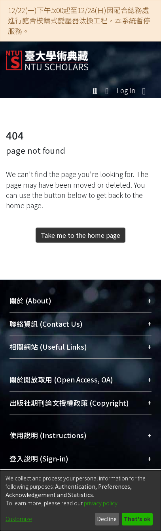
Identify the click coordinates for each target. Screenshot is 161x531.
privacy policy (100, 503)
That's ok (137, 519)
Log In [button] (126, 90)
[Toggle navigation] (144, 90)
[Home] (47, 57)
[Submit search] (95, 90)
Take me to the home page (80, 235)
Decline (107, 519)
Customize (19, 519)
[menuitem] (107, 90)
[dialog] (80, 500)
